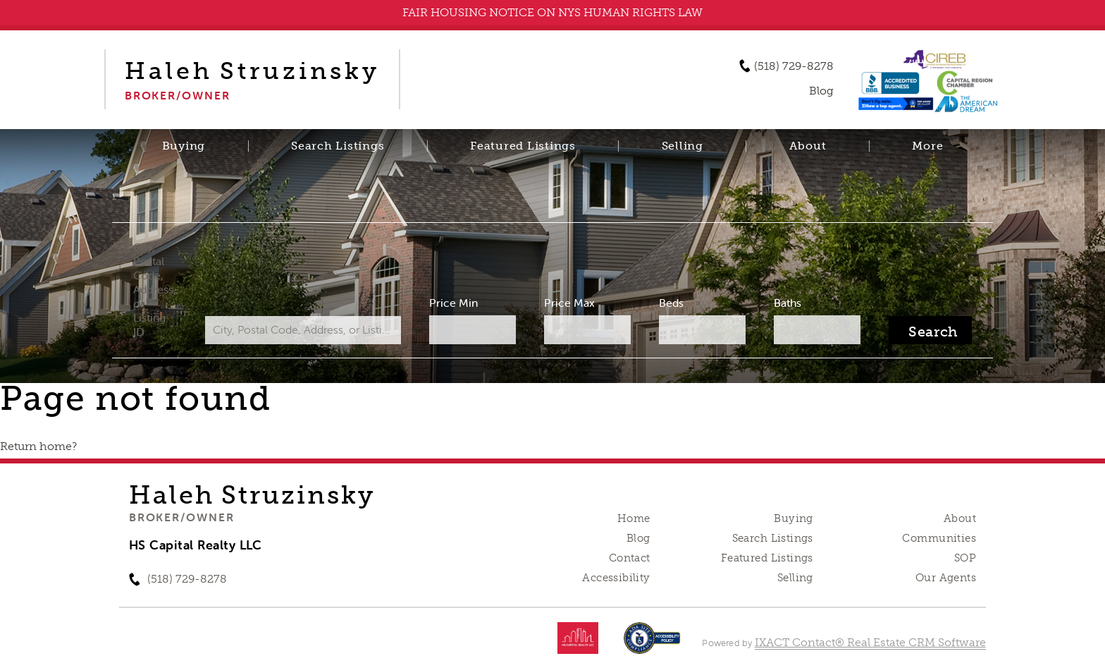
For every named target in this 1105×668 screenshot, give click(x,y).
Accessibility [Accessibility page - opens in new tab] (616, 577)
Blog (638, 538)
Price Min (453, 303)
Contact (629, 558)
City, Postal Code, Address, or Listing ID (154, 289)
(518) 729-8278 (794, 66)
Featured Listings (523, 146)
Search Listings (337, 146)
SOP (965, 558)
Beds (671, 303)
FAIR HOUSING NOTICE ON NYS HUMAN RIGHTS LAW (552, 12)
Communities (939, 538)
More (927, 146)
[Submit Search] (930, 330)
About (808, 146)
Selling (682, 146)
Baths (787, 303)
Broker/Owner (181, 517)
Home (633, 518)
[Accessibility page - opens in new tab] (652, 645)
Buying (184, 146)
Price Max (569, 303)
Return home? (38, 446)
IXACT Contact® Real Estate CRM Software (870, 642)
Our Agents (945, 577)
